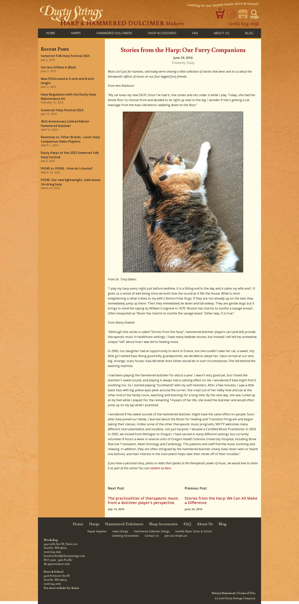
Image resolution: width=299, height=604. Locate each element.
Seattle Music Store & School (193, 531)
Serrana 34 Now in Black (58, 67)
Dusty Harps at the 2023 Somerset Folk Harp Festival (70, 155)
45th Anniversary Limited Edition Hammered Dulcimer (65, 123)
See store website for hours (61, 588)
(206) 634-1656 (243, 23)
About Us (221, 33)
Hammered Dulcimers (124, 523)
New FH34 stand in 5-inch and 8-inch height (67, 81)
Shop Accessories (163, 523)
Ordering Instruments (125, 535)
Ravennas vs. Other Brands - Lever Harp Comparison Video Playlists (70, 139)
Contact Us (152, 535)
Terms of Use (246, 593)
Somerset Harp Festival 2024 (62, 110)
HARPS (76, 33)
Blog (222, 523)
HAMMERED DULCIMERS (114, 33)
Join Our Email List (176, 535)
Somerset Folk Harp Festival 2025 (65, 56)
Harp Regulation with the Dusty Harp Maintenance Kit (68, 96)
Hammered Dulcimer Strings (152, 531)
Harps (94, 523)
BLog (249, 33)
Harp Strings (120, 531)
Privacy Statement (223, 593)
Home (50, 33)
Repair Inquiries (97, 531)
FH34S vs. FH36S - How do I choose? (67, 168)
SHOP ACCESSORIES (162, 33)
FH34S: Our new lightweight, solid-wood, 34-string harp (71, 182)
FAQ (195, 33)
